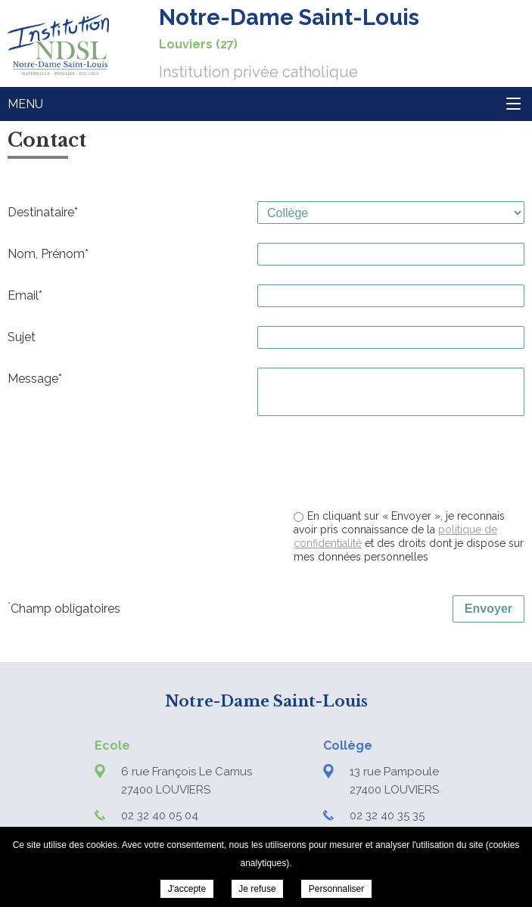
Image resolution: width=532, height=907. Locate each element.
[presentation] (409, 464)
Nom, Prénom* (48, 254)
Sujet (22, 337)
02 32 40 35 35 (387, 815)
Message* (35, 378)
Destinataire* (43, 212)
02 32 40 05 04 (159, 815)
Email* (25, 295)
